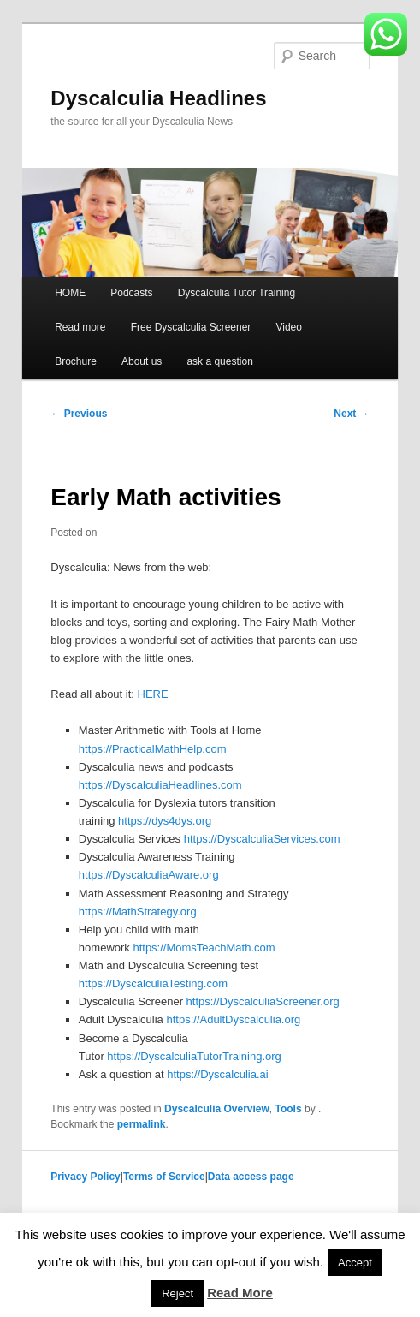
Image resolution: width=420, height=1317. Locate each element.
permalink (141, 1124)
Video (288, 327)
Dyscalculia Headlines (158, 98)
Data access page (251, 1177)
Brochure (76, 361)
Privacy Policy (85, 1177)
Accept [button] (355, 1262)
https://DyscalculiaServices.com (262, 838)
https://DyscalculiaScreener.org (263, 1001)
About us (141, 361)
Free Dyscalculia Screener (191, 327)
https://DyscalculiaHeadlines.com (160, 784)
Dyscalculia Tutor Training (236, 293)
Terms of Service (164, 1177)
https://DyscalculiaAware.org (149, 874)
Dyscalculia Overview (216, 1109)
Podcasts (131, 293)
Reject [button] (177, 1293)
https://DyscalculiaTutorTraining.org (194, 1056)
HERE (153, 694)
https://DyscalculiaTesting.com (153, 983)
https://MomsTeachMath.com (204, 947)
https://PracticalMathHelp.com (153, 748)
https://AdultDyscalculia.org (233, 1019)
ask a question (219, 361)
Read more (80, 327)
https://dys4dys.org (164, 820)
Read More (240, 1292)
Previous (78, 414)
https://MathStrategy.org (138, 911)
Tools (288, 1109)
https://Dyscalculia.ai (218, 1074)
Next (351, 414)
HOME (70, 293)
